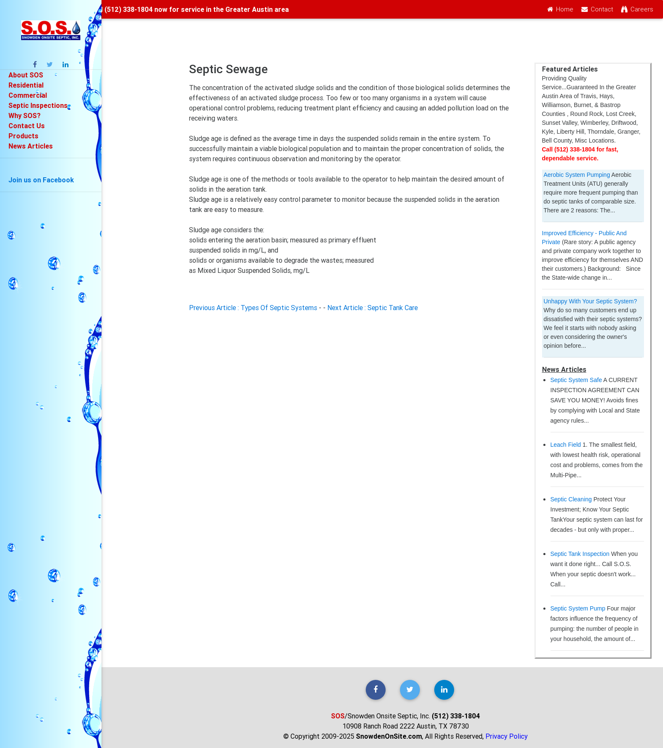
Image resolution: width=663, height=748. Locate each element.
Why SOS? (24, 115)
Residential (26, 85)
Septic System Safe (576, 380)
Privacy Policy (506, 736)
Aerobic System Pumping (577, 174)
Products (23, 136)
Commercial (27, 95)
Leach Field (566, 444)
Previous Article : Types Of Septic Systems (253, 307)
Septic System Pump (578, 608)
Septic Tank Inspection (580, 553)
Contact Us (26, 125)
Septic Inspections (38, 105)
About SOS (25, 75)
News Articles (30, 146)
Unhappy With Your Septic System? (590, 301)
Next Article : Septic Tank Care (372, 307)
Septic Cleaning (571, 499)
